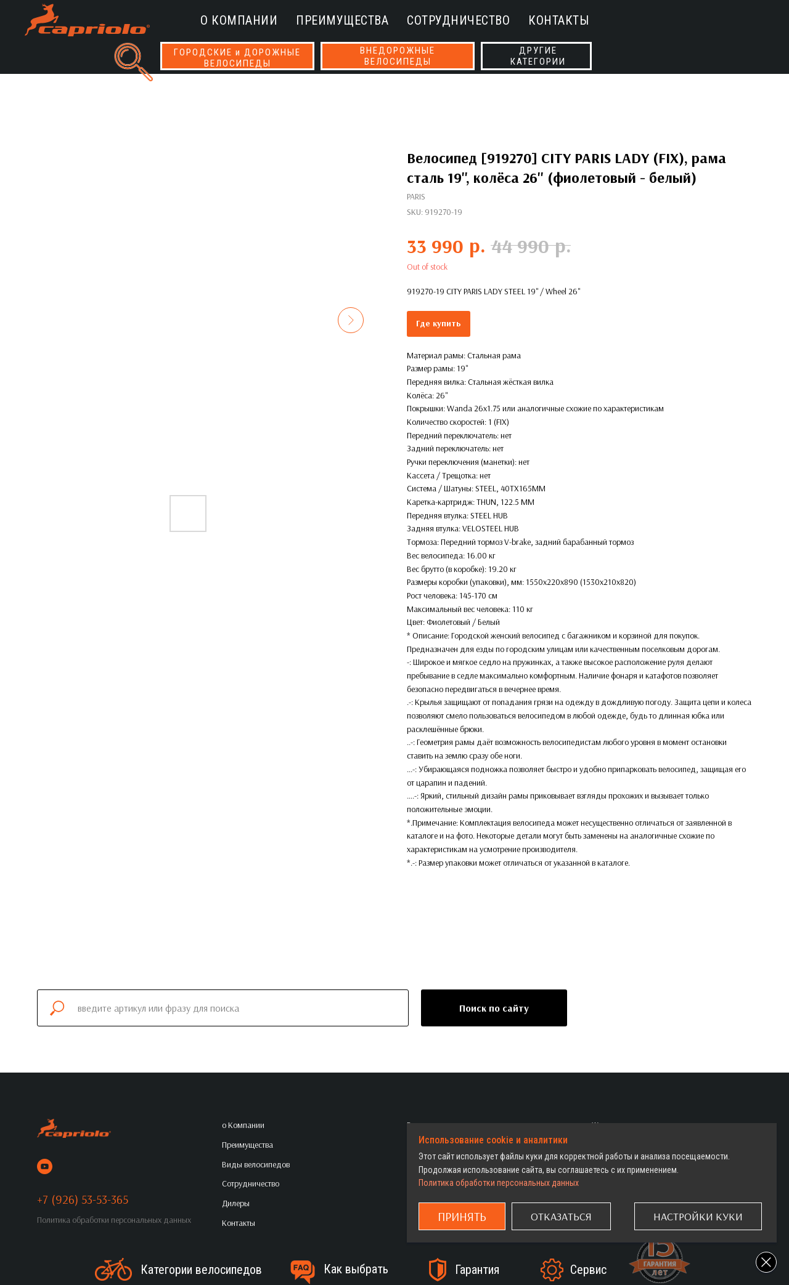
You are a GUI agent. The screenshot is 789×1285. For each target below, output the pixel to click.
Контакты (558, 20)
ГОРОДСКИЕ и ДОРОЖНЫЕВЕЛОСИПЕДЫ (237, 58)
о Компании (238, 20)
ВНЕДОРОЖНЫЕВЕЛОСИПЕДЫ (397, 56)
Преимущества (342, 20)
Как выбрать (356, 1269)
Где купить (438, 323)
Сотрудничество (458, 20)
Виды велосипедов (256, 1164)
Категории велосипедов (201, 1269)
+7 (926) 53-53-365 (82, 1199)
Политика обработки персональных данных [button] (114, 1219)
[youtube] (44, 1166)
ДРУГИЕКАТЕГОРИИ (538, 56)
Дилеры (236, 1203)
